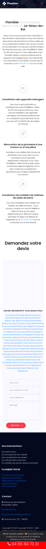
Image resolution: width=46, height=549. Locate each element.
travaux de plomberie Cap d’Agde (18, 326)
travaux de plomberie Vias (30, 362)
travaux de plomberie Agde (18, 315)
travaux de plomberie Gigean (28, 332)
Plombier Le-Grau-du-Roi (13, 475)
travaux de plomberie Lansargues (17, 334)
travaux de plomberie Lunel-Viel (17, 343)
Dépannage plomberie (12, 478)
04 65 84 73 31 (24, 63)
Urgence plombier (10, 483)
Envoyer (16, 425)
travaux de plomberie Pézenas (27, 357)
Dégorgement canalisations (14, 481)
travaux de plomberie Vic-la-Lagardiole (22, 365)
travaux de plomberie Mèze (24, 348)
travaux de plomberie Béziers (31, 323)
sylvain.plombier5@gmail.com (16, 514)
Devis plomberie (9, 486)
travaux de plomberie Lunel (29, 340)
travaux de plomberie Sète (17, 360)
